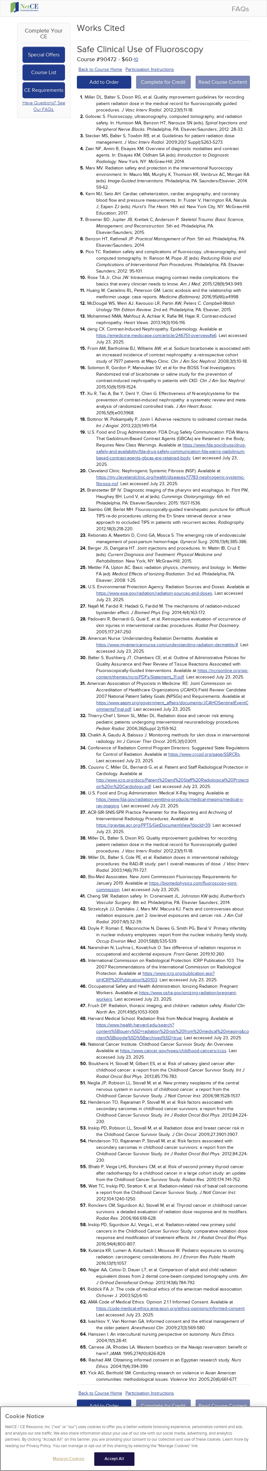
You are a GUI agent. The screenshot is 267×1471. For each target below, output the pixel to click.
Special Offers (44, 55)
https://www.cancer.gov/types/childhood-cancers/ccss (173, 1050)
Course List (43, 72)
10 (136, 59)
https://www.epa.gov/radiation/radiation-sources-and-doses (154, 593)
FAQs (240, 9)
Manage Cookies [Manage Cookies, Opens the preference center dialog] (68, 1460)
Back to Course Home (100, 69)
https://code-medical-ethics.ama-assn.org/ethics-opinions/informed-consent (170, 1308)
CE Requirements (43, 90)
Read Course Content (222, 82)
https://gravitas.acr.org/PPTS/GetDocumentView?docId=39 (153, 825)
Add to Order (104, 82)
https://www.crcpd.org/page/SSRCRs (204, 754)
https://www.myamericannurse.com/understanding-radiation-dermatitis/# (167, 645)
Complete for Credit (163, 82)
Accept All (114, 1460)
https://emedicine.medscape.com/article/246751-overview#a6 (156, 335)
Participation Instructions (149, 69)
